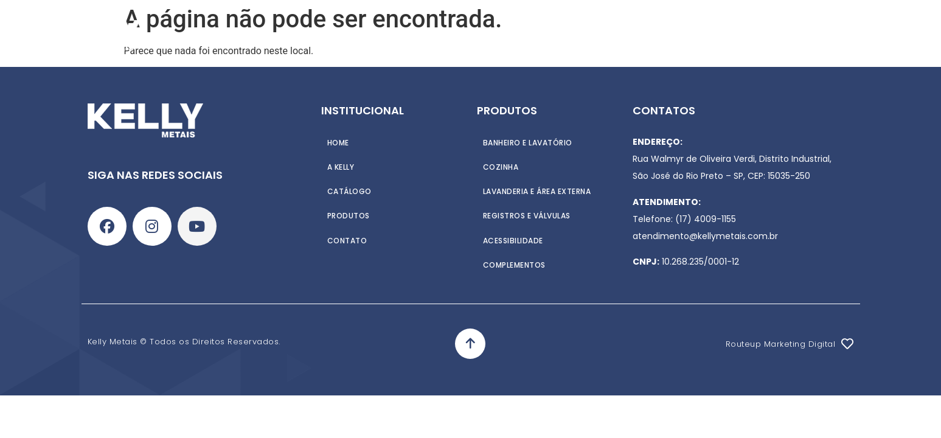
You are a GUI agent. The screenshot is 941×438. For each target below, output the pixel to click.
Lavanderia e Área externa (537, 191)
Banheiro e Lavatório (527, 142)
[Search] (889, 35)
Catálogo (477, 35)
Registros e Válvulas (527, 215)
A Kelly (348, 35)
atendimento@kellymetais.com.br (705, 236)
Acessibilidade (513, 239)
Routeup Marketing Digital (781, 344)
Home (300, 35)
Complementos (514, 264)
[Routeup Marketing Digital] (847, 344)
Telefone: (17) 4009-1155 (684, 219)
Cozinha (501, 166)
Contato (544, 35)
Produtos (407, 35)
